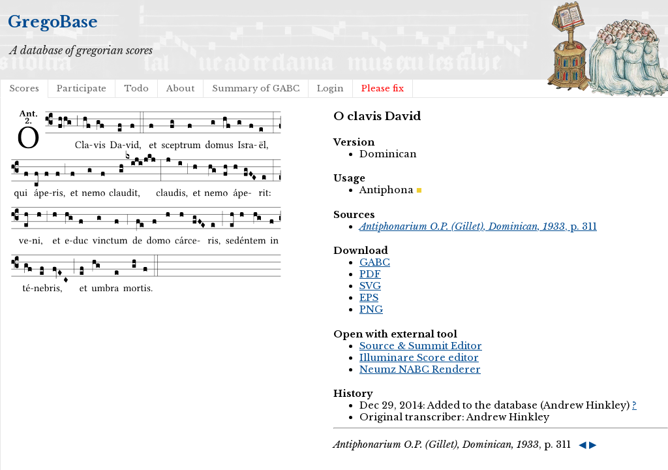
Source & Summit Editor (420, 346)
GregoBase (53, 21)
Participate (81, 88)
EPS (368, 298)
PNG (371, 309)
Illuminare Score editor (419, 358)
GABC (374, 262)
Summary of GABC (255, 88)
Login (330, 88)
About (180, 88)
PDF (370, 274)
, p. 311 (478, 226)
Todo (136, 88)
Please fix (382, 88)
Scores (24, 88)
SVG (370, 286)
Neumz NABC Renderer (420, 369)
